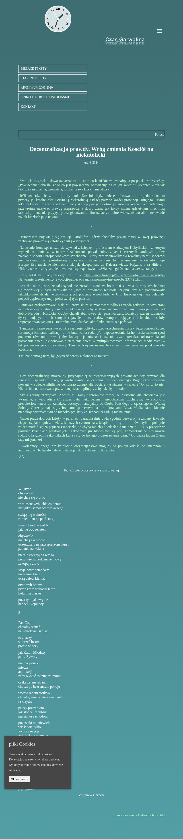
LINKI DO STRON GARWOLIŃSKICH (46, 97)
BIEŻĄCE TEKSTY (34, 68)
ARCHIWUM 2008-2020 (37, 87)
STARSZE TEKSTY (34, 78)
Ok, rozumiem (19, 779)
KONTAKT (28, 106)
